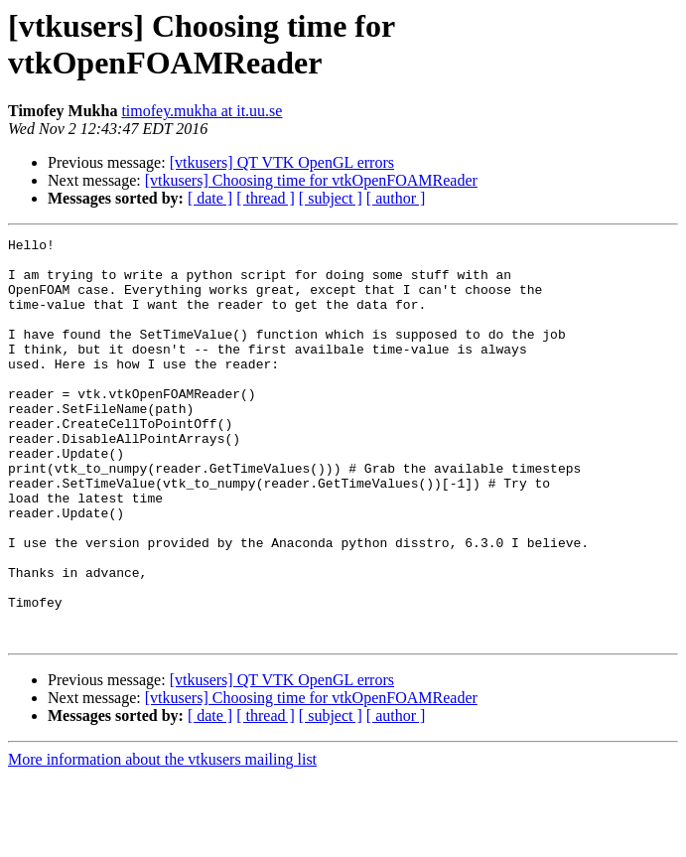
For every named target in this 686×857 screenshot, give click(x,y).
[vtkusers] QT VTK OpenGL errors (282, 162)
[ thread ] (265, 198)
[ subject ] (330, 198)
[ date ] (210, 198)
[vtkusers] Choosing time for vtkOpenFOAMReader (311, 180)
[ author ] (396, 198)
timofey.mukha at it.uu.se (201, 110)
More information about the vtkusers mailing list (162, 839)
